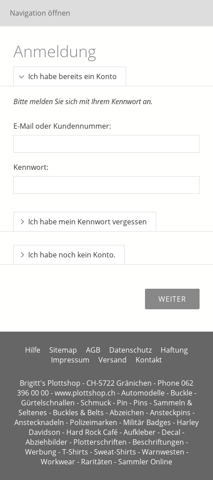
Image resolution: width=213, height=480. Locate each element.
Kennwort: (30, 167)
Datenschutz (130, 350)
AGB (93, 350)
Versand (112, 360)
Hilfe (32, 350)
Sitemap (63, 350)
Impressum (70, 360)
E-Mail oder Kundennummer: (62, 126)
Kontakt (149, 360)
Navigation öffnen (40, 13)
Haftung (174, 350)
